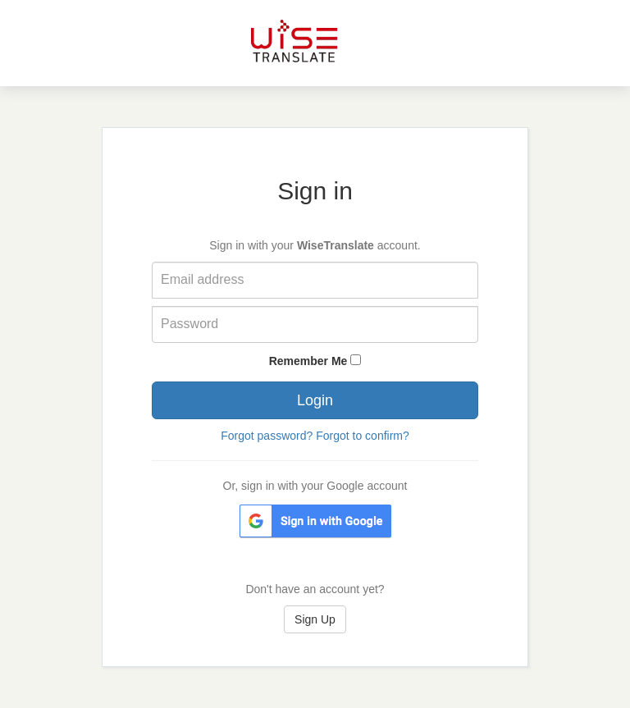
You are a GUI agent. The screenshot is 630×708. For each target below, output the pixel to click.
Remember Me (308, 361)
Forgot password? (267, 435)
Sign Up (315, 619)
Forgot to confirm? (362, 435)
